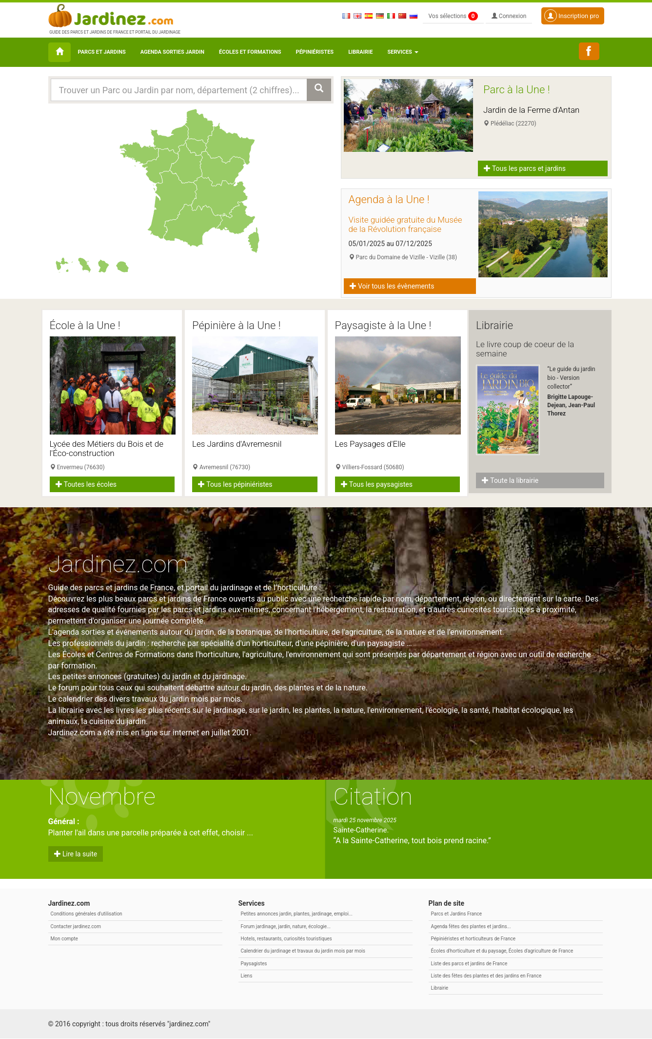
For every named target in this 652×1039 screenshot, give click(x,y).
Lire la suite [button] (76, 854)
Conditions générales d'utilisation (86, 914)
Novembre (102, 797)
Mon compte (64, 938)
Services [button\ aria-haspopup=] (402, 52)
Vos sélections (453, 16)
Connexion (509, 16)
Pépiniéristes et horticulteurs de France (473, 938)
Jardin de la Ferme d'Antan (531, 110)
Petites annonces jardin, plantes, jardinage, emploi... (297, 914)
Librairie (360, 52)
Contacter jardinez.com (76, 926)
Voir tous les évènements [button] (392, 286)
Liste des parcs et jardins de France (469, 963)
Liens (247, 975)
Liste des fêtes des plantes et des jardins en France (486, 975)
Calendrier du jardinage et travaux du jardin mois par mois (303, 951)
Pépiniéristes (315, 52)
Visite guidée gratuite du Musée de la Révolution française (405, 224)
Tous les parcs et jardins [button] (525, 168)
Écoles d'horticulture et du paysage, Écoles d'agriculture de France (502, 951)
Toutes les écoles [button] (86, 484)
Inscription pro (571, 15)
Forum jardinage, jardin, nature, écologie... (286, 926)
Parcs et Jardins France (456, 914)
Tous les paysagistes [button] (377, 484)
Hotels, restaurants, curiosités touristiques (286, 938)
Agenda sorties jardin (172, 52)
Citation (373, 797)
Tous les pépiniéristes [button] (235, 484)
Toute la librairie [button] (510, 480)
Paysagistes (254, 963)
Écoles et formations (250, 52)
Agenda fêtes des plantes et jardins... (471, 926)
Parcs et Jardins (102, 52)
